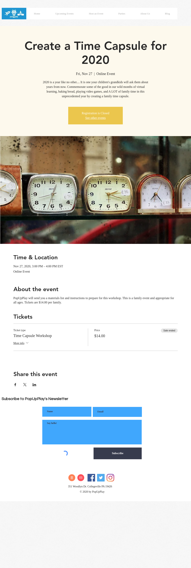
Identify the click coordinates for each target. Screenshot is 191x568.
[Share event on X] (25, 384)
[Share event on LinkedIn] (34, 384)
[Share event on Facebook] (15, 384)
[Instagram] (110, 478)
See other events (95, 117)
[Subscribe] (118, 453)
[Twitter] (101, 478)
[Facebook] (91, 478)
